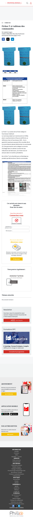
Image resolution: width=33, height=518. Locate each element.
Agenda (16, 486)
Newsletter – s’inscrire (17, 456)
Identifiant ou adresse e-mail (8, 227)
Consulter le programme (16, 352)
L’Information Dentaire (16, 465)
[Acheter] (14, 282)
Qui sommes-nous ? (16, 495)
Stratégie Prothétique (17, 469)
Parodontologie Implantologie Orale (16, 470)
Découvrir (10, 434)
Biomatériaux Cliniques (16, 472)
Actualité (16, 451)
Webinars (16, 489)
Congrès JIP (16, 491)
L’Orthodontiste (16, 476)
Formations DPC (17, 462)
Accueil (2, 22)
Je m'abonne (9, 394)
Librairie (16, 483)
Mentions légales (16, 498)
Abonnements (16, 479)
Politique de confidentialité (16, 500)
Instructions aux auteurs (16, 502)
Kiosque (16, 481)
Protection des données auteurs (16, 504)
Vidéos (16, 455)
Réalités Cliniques (16, 467)
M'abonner (16, 259)
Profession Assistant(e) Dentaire (16, 474)
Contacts (16, 496)
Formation (16, 453)
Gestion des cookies (17, 507)
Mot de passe (9, 230)
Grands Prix (16, 488)
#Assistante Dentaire (7, 300)
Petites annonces (16, 460)
